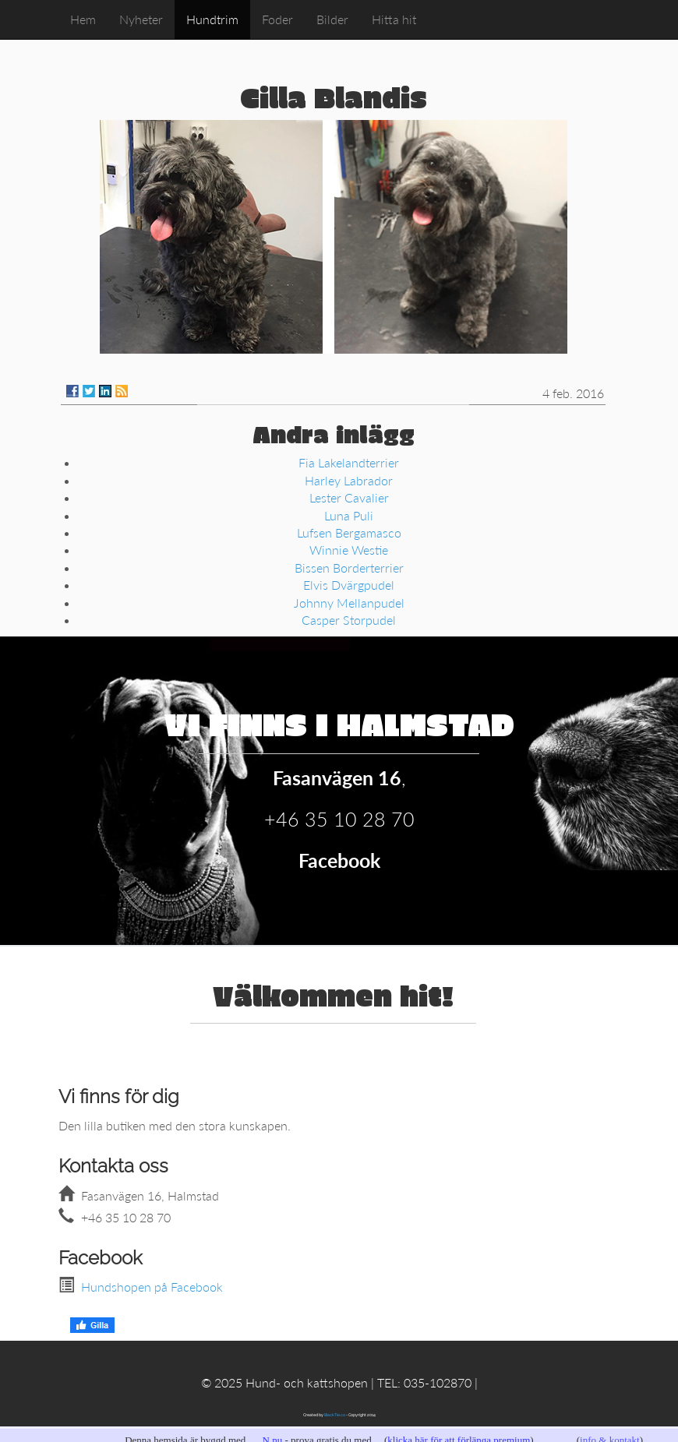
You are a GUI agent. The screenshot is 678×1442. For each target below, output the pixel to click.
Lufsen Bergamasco (349, 532)
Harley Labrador (349, 480)
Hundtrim (212, 19)
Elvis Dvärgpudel (348, 584)
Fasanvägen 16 (337, 777)
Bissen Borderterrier (349, 567)
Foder (277, 19)
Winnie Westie (348, 549)
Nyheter (141, 19)
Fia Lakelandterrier (348, 462)
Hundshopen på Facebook (152, 1286)
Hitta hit (394, 19)
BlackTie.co (334, 1414)
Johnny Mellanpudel (349, 602)
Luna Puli (348, 515)
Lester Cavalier (349, 497)
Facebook (339, 860)
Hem (83, 19)
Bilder (332, 19)
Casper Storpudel (349, 619)
